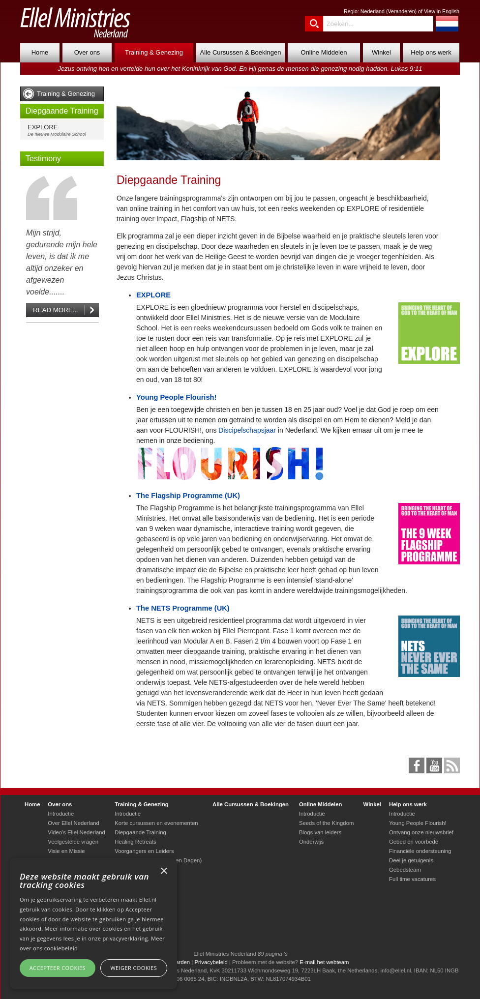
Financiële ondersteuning (420, 851)
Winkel (381, 52)
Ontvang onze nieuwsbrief (421, 832)
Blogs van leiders (320, 832)
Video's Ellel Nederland (76, 832)
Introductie (61, 814)
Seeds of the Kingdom (326, 823)
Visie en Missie (66, 851)
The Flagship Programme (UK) (188, 496)
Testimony (43, 158)
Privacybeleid (210, 962)
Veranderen (401, 11)
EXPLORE (64, 130)
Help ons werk (431, 52)
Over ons (87, 52)
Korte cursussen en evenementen (156, 823)
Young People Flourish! (176, 397)
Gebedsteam (405, 870)
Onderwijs (311, 842)
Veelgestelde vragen (73, 842)
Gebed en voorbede (413, 842)
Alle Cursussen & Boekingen (240, 52)
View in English (441, 11)
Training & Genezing (154, 52)
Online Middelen (324, 52)
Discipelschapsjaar (247, 430)
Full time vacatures (412, 879)
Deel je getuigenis (411, 860)
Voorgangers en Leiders (144, 851)
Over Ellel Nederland (73, 823)
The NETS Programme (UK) (183, 608)
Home (40, 52)
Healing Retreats (135, 842)
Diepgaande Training (62, 111)
